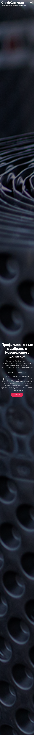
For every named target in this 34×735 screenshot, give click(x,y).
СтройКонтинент (12, 2)
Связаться (17, 395)
